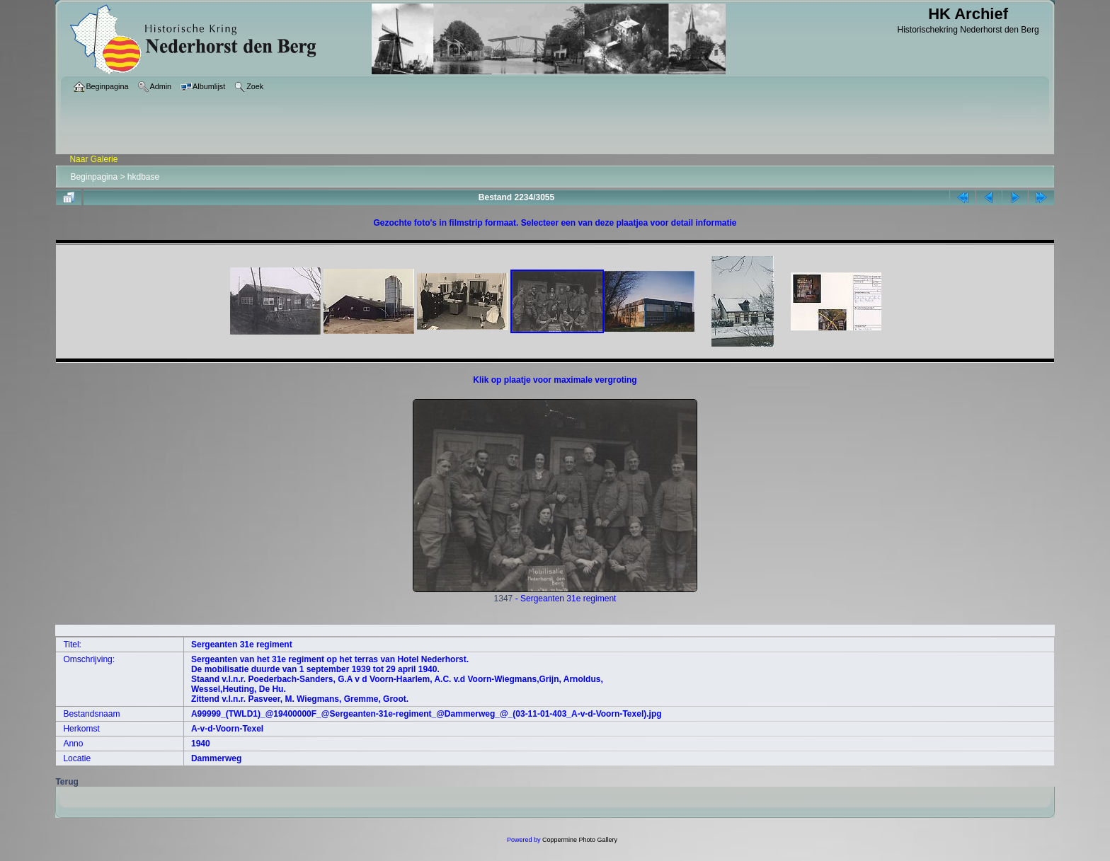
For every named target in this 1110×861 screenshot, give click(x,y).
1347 (555, 594)
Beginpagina (94, 177)
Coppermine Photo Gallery (579, 839)
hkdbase (143, 177)
